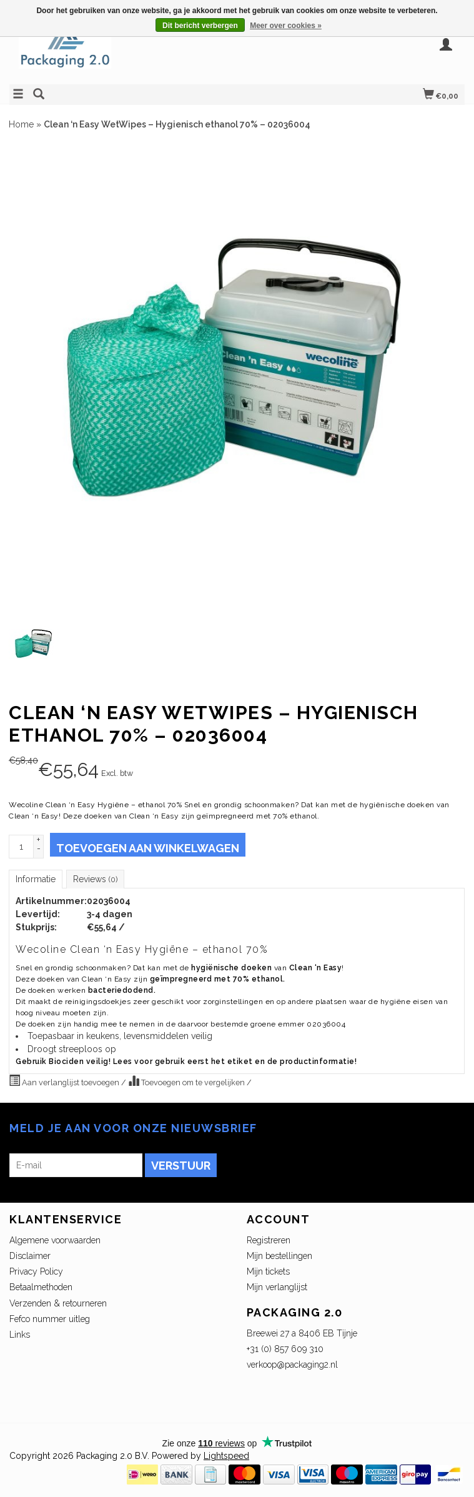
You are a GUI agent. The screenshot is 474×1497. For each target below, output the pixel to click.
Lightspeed (226, 1456)
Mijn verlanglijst (277, 1287)
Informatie (36, 879)
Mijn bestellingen (279, 1256)
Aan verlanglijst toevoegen (65, 1081)
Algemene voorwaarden (55, 1240)
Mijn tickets (268, 1271)
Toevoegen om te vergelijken (187, 1081)
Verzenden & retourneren (58, 1303)
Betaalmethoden (40, 1287)
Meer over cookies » (286, 25)
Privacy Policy (36, 1271)
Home (21, 124)
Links (19, 1335)
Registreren (268, 1240)
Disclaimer (30, 1256)
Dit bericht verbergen (200, 25)
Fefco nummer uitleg (49, 1319)
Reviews (95, 879)
